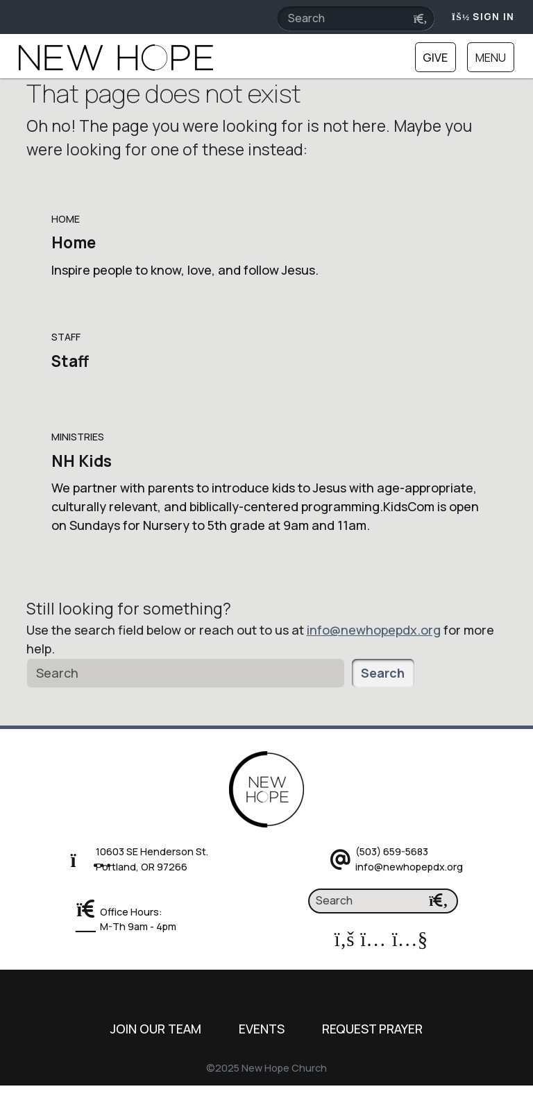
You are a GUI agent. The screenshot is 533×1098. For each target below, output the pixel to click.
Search (383, 672)
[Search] (185, 673)
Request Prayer (372, 1028)
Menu (490, 57)
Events (262, 1028)
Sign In (483, 16)
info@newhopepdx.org (374, 629)
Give (435, 57)
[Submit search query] (420, 19)
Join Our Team (155, 1028)
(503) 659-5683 (391, 851)
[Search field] (355, 18)
